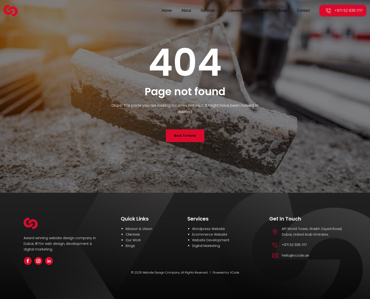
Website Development (210, 240)
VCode (234, 272)
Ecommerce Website (209, 234)
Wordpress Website (208, 228)
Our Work (133, 240)
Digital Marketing (206, 245)
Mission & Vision (139, 228)
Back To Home (185, 135)
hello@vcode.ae (295, 255)
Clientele (133, 234)
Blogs (130, 245)
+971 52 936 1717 (348, 10)
